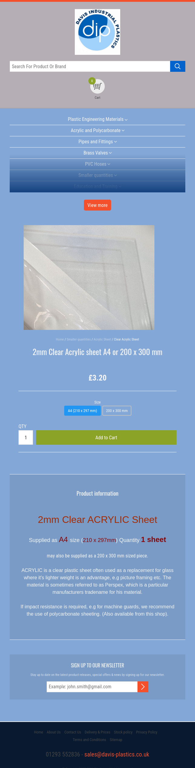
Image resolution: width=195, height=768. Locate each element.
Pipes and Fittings (95, 142)
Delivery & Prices (97, 732)
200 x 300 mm (117, 410)
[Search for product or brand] (90, 66)
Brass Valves (96, 153)
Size (97, 402)
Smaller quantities (95, 175)
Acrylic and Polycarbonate (96, 130)
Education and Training (95, 186)
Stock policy (123, 732)
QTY (22, 426)
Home (38, 732)
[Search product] (177, 66)
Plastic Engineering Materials (96, 119)
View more (98, 205)
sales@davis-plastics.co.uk (116, 754)
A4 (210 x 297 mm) (82, 410)
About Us (54, 732)
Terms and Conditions (89, 739)
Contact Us (72, 732)
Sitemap (116, 739)
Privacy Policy (146, 732)
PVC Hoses (96, 164)
